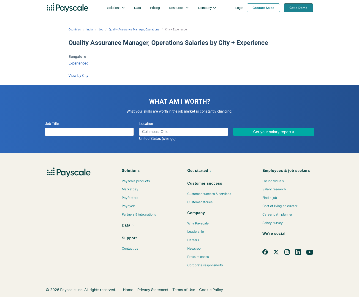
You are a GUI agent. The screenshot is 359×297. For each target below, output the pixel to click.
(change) (169, 138)
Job (100, 29)
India (90, 29)
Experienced (78, 63)
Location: (146, 124)
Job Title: (52, 124)
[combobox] (183, 132)
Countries (74, 29)
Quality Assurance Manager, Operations (134, 29)
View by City (78, 75)
